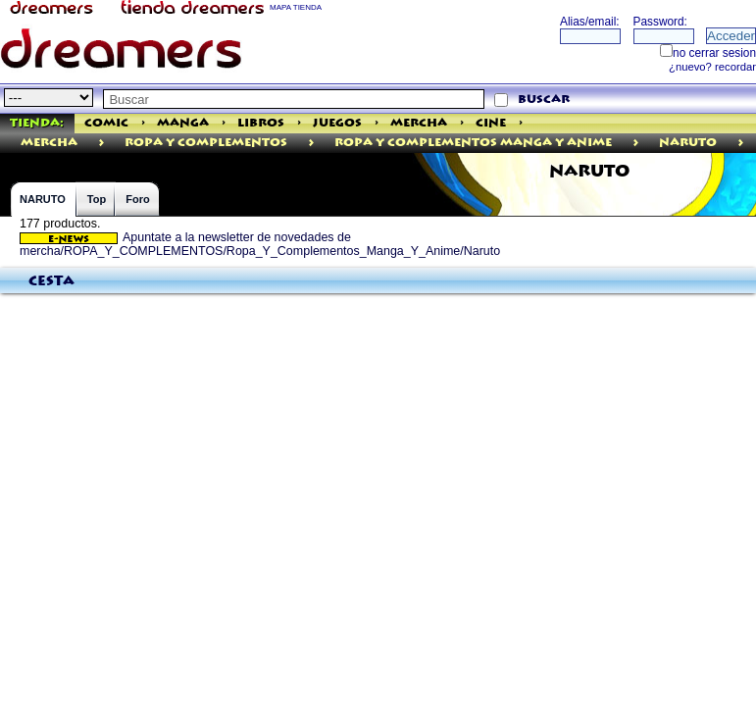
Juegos (337, 123)
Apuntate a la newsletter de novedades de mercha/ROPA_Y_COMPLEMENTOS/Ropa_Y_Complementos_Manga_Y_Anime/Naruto (260, 244)
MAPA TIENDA (296, 7)
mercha (49, 142)
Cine (491, 123)
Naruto (688, 142)
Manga (183, 123)
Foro (137, 199)
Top (96, 199)
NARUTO (43, 199)
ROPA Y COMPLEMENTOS (206, 142)
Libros (260, 123)
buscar (544, 99)
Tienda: (37, 123)
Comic (106, 123)
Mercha (418, 123)
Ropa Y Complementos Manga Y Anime (473, 142)
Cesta (51, 281)
